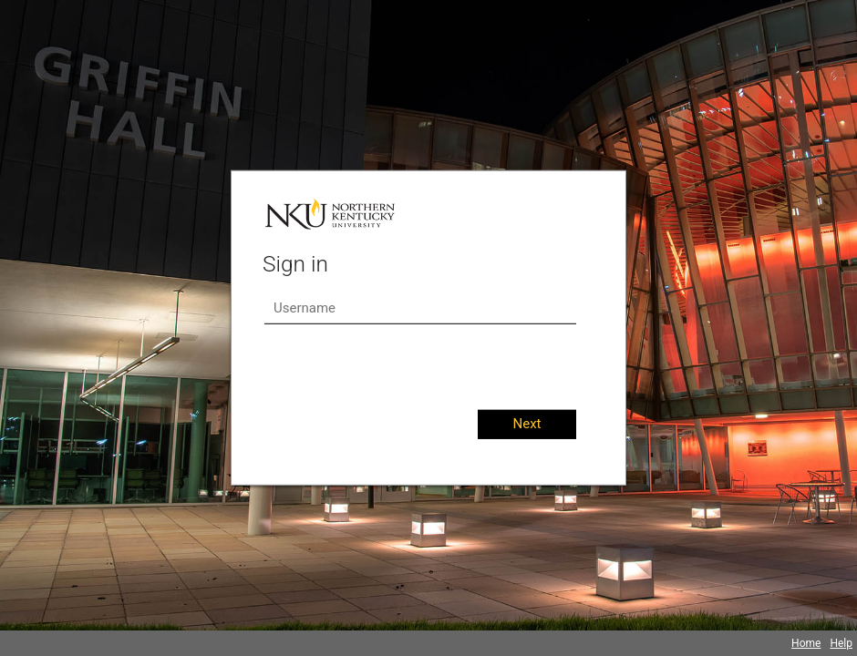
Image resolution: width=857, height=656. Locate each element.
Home (806, 643)
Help (841, 643)
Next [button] (526, 423)
